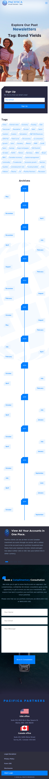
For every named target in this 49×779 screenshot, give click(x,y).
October (8, 315)
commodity (6, 162)
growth (5, 143)
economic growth (31, 162)
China (4, 124)
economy (25, 124)
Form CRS (8, 763)
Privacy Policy (9, 759)
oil (20, 171)
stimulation (23, 134)
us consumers (38, 138)
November (9, 213)
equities (5, 167)
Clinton (20, 153)
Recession (41, 171)
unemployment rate (17, 167)
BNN (37, 153)
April (41, 218)
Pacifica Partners (29, 171)
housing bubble (33, 167)
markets (5, 134)
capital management (32, 157)
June (41, 483)
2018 (24, 397)
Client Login (8, 773)
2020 (24, 338)
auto (12, 143)
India (42, 167)
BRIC (4, 157)
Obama (13, 171)
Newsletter (17, 129)
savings (11, 148)
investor (13, 134)
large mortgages (23, 148)
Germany (29, 153)
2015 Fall (5, 138)
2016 (24, 460)
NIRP (35, 143)
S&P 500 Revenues (36, 134)
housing (33, 124)
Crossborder (17, 162)
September (39, 473)
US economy (26, 138)
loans (4, 148)
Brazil (44, 153)
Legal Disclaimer (10, 754)
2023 (24, 258)
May (7, 196)
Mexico (28, 143)
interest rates (14, 124)
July (42, 240)
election (42, 162)
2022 (24, 280)
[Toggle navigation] (46, 3)
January (40, 420)
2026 (24, 188)
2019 (24, 365)
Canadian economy (15, 157)
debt (33, 129)
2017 (24, 428)
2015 (24, 501)
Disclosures (8, 768)
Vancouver (6, 129)
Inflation (5, 171)
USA (41, 124)
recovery (20, 143)
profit (42, 143)
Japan (40, 129)
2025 (24, 205)
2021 (24, 307)
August (8, 267)
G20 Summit (36, 148)
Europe (26, 129)
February (40, 250)
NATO (13, 153)
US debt (5, 153)
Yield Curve (15, 138)
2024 (24, 227)
